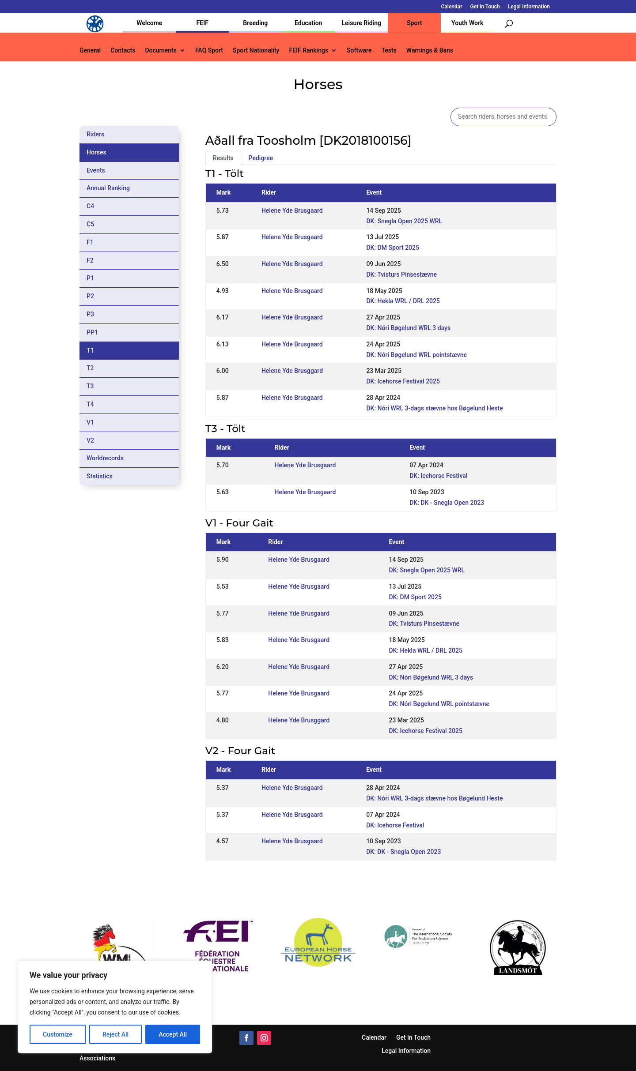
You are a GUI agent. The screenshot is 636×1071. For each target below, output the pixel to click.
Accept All (173, 1034)
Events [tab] (96, 170)
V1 (90, 422)
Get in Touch (485, 7)
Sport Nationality (256, 50)
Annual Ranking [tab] (108, 188)
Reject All (115, 1034)
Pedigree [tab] (261, 158)
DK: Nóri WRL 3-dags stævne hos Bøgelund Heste (434, 408)
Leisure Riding (361, 22)
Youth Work (467, 22)
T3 (90, 386)
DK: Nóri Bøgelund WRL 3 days (408, 327)
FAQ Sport (209, 50)
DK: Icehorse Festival (438, 475)
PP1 (92, 332)
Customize (57, 1034)
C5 (90, 224)
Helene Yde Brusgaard (292, 210)
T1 (90, 350)
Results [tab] (223, 158)
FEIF (202, 22)
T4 (90, 404)
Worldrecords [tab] (105, 458)
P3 (90, 314)
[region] (115, 1007)
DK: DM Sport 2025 (392, 247)
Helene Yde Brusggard (292, 370)
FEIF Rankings (308, 50)
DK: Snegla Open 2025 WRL (404, 221)
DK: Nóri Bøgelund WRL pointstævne (416, 354)
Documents (161, 50)
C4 (90, 206)
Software (359, 50)
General (90, 50)
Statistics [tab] (100, 476)
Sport (414, 22)
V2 (90, 440)
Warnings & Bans (429, 50)
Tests (388, 50)
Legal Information (529, 7)
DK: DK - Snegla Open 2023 (446, 502)
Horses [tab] (96, 152)
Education (308, 22)
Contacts (122, 50)
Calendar (451, 7)
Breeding (255, 22)
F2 (90, 260)
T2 (90, 368)
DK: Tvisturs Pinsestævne (401, 274)
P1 (90, 278)
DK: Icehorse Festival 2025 (403, 381)
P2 (90, 296)
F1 (90, 242)
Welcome (149, 22)
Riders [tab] (95, 134)
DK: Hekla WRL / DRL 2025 (402, 300)
